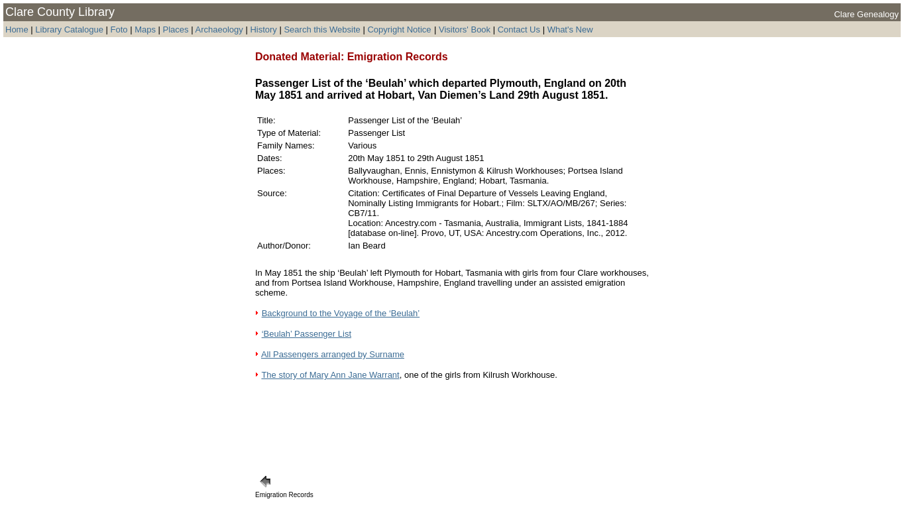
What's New (570, 29)
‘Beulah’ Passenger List (306, 334)
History (263, 29)
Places (176, 29)
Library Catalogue (69, 29)
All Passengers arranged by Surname (332, 354)
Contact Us (519, 29)
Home (16, 29)
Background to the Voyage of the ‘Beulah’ (341, 313)
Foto (121, 29)
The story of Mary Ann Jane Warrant (330, 375)
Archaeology (219, 29)
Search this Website (322, 29)
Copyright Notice (399, 29)
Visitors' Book (464, 29)
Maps (145, 29)
